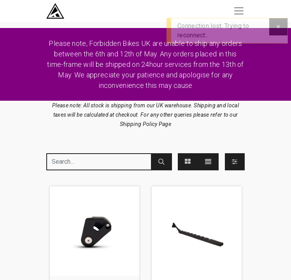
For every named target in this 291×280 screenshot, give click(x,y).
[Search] (161, 161)
